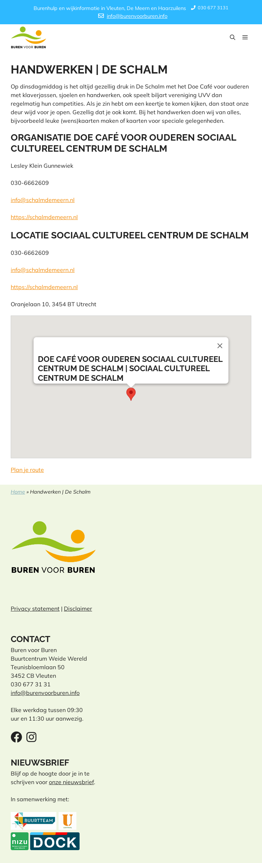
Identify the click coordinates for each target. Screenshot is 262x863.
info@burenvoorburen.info (137, 16)
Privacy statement (35, 608)
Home (18, 492)
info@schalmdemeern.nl (43, 199)
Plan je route (27, 469)
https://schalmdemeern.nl (44, 217)
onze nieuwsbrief (71, 782)
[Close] (219, 345)
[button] (232, 37)
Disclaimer (78, 608)
